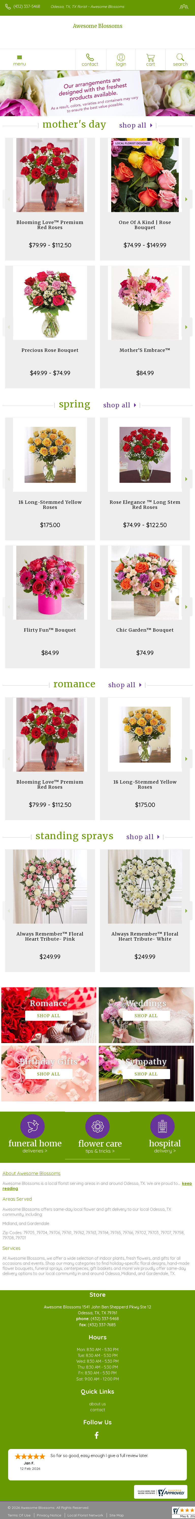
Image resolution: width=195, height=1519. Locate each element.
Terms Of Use (19, 1515)
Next (187, 199)
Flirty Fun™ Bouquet (50, 630)
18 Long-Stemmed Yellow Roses (50, 504)
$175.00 (50, 525)
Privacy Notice (49, 1515)
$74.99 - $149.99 (145, 245)
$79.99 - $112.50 (50, 245)
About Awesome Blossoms (31, 1173)
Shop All (133, 125)
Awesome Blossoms (97, 26)
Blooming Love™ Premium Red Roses (50, 224)
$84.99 (145, 373)
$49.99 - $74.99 (50, 373)
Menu (19, 64)
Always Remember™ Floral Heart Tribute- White (144, 936)
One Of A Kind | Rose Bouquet (145, 224)
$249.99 (50, 956)
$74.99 (145, 653)
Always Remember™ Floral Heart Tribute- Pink (50, 936)
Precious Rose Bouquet (50, 350)
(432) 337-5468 (26, 6)
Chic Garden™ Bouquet (145, 630)
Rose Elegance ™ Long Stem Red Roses (145, 504)
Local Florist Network (85, 1515)
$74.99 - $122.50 (145, 525)
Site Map (116, 1515)
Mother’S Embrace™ (145, 350)
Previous (8, 199)
